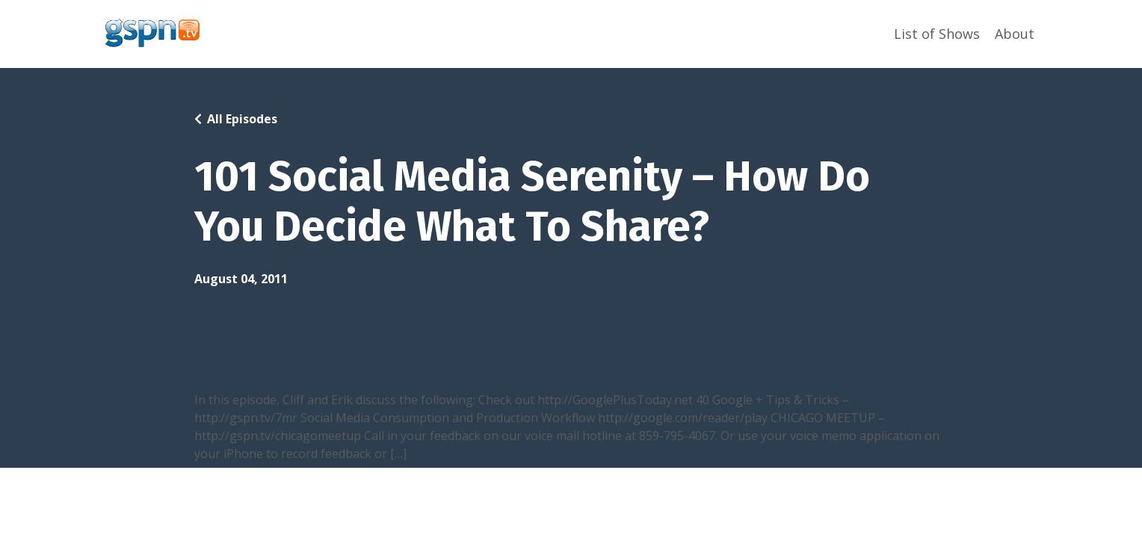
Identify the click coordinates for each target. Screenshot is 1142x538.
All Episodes (242, 119)
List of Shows (937, 34)
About (1014, 34)
